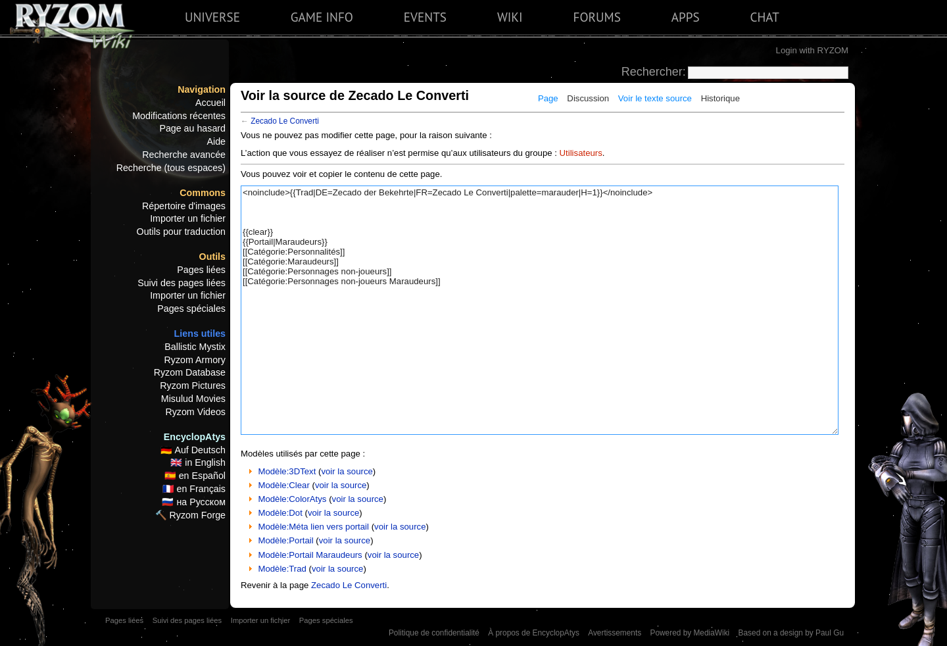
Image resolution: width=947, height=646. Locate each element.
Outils (212, 256)
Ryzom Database (190, 372)
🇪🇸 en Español (195, 475)
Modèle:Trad (282, 569)
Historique (720, 98)
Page (548, 98)
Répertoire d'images (184, 206)
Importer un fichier (188, 218)
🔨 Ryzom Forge (190, 515)
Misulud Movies (193, 398)
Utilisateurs (581, 153)
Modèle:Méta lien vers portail (313, 527)
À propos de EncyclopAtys (533, 632)
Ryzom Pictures (193, 385)
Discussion (588, 98)
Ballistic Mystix (195, 346)
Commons (203, 192)
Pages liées (201, 269)
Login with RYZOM (812, 50)
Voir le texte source (655, 98)
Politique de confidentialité (434, 632)
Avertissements (614, 632)
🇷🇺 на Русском (194, 502)
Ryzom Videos (195, 412)
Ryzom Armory (195, 360)
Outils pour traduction (181, 231)
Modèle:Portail (285, 540)
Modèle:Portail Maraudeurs (310, 555)
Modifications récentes (179, 116)
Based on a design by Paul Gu (791, 632)
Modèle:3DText (287, 471)
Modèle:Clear (283, 485)
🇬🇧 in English (198, 462)
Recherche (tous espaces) (171, 167)
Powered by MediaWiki (689, 632)
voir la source (346, 471)
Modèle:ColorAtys (292, 499)
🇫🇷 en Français (194, 489)
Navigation (202, 89)
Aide (216, 141)
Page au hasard (192, 128)
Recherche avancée (184, 154)
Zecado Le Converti (285, 121)
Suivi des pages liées (181, 283)
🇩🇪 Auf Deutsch (193, 450)
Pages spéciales (191, 308)
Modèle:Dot (280, 513)
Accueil (210, 102)
